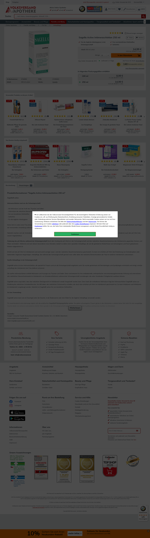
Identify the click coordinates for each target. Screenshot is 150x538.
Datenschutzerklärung (74, 46)
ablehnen (55, 49)
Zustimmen (38, 51)
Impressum (92, 46)
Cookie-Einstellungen (81, 49)
